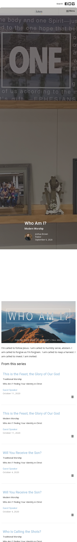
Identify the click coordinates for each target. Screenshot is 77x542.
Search (60, 4)
